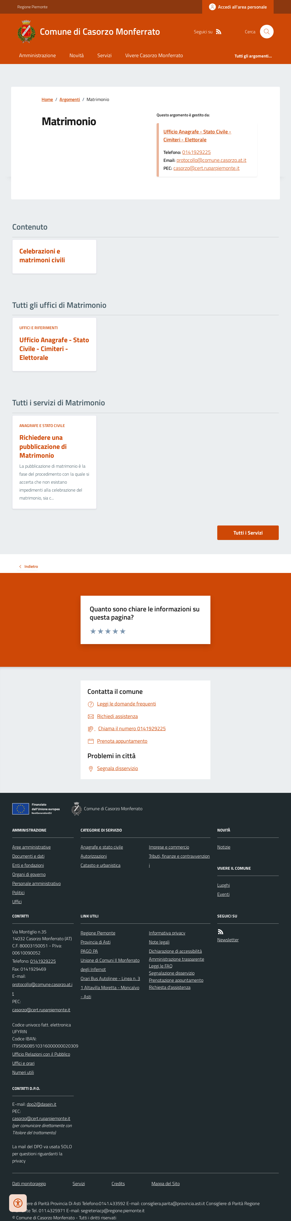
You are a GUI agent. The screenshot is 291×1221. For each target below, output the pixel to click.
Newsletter (228, 939)
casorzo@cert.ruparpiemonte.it (206, 168)
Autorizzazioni (94, 856)
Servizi (104, 55)
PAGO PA (89, 951)
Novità (76, 55)
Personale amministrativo (36, 883)
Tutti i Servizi (248, 533)
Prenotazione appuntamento (176, 980)
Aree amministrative (31, 846)
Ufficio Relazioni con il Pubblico (41, 1054)
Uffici (17, 901)
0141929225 (196, 152)
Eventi (223, 894)
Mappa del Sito (165, 1183)
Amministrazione (37, 55)
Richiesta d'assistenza (169, 987)
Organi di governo (29, 874)
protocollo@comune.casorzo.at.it (211, 160)
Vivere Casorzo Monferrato (154, 55)
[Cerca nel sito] (264, 31)
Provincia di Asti (95, 942)
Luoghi (223, 885)
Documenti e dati (28, 856)
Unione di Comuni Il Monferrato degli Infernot (110, 965)
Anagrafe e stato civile (42, 425)
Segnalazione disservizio (171, 973)
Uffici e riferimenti (38, 328)
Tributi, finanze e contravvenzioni (179, 861)
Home (47, 99)
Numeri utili (23, 1072)
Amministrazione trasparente (176, 959)
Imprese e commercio (169, 846)
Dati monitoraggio (29, 1183)
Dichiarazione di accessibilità (175, 951)
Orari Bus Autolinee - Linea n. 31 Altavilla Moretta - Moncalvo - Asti (110, 987)
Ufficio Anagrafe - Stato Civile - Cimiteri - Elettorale (197, 135)
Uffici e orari (23, 1063)
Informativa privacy (167, 932)
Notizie (223, 846)
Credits (118, 1183)
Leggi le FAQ (161, 965)
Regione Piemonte (32, 7)
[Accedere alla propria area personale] (238, 7)
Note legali (159, 942)
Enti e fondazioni (28, 865)
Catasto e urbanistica (100, 865)
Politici (18, 892)
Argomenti (70, 99)
